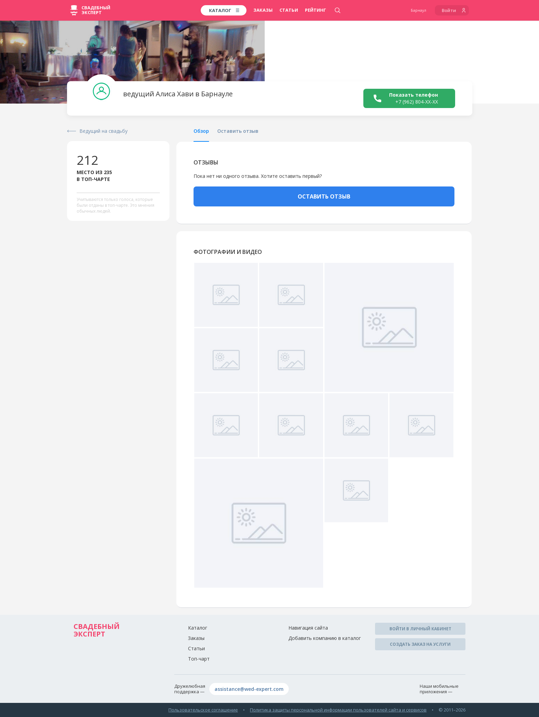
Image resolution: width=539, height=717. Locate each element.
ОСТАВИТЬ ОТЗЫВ (324, 196)
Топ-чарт (199, 658)
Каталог (197, 627)
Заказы (263, 10)
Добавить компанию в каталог (324, 638)
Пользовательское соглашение (203, 710)
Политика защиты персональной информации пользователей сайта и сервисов (338, 710)
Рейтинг (315, 10)
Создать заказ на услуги (420, 644)
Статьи (288, 10)
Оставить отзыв (237, 131)
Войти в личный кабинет (420, 629)
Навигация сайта (308, 627)
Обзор (201, 131)
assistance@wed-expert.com (249, 689)
